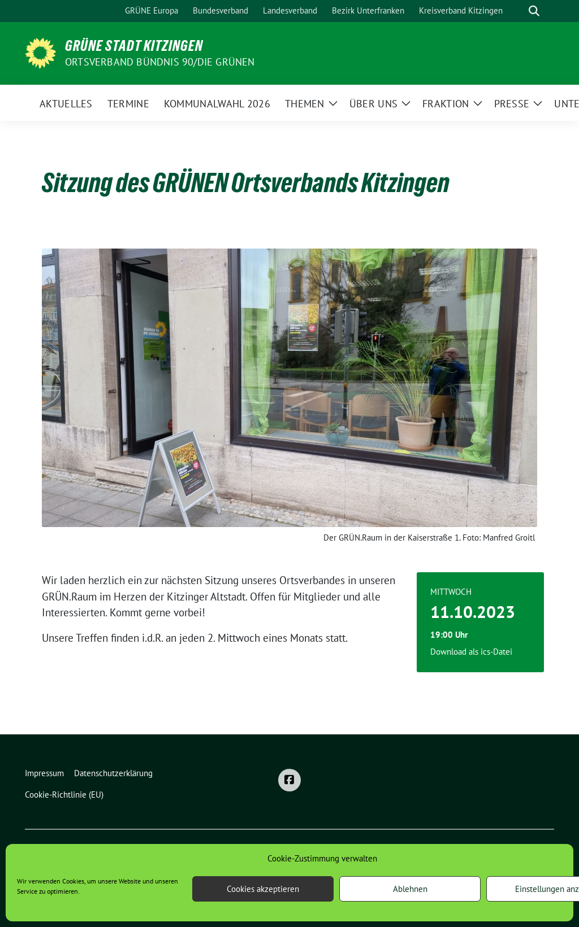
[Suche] (518, 11)
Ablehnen (410, 889)
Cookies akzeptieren (263, 889)
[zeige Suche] (534, 11)
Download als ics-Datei (471, 651)
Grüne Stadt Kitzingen (134, 45)
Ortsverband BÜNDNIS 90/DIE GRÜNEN (160, 61)
